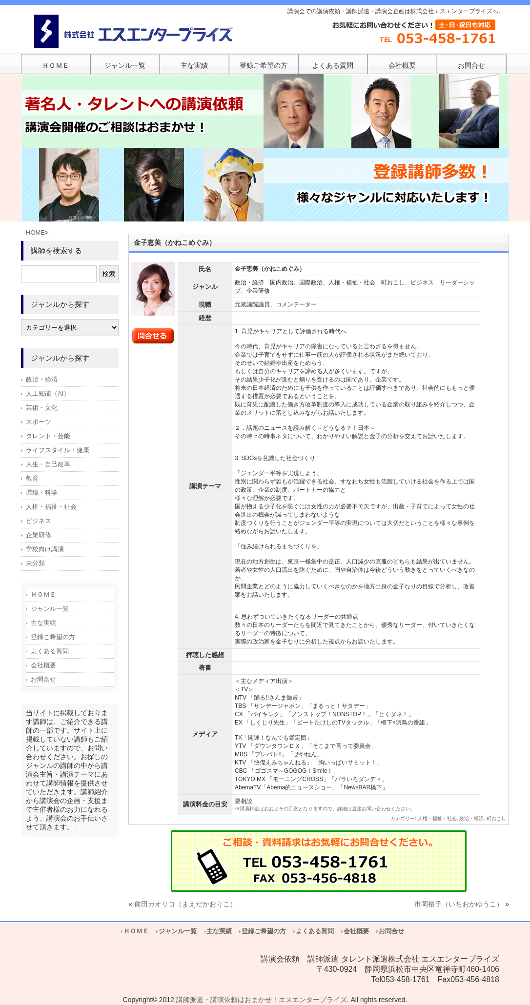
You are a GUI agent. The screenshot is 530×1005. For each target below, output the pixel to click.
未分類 (35, 563)
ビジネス (38, 520)
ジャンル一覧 (50, 608)
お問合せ (43, 679)
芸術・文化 (42, 407)
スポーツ (38, 421)
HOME (35, 232)
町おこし (496, 818)
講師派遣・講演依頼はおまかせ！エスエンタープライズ (261, 1000)
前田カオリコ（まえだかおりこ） (185, 904)
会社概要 (43, 665)
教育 (32, 478)
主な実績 (43, 622)
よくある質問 (50, 651)
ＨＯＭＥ (43, 594)
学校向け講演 (45, 549)
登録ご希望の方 (53, 637)
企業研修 (38, 535)
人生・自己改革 (48, 464)
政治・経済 (471, 818)
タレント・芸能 (48, 436)
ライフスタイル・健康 (57, 450)
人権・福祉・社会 (437, 818)
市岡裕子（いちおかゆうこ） (458, 904)
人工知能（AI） (48, 393)
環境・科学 (42, 492)
